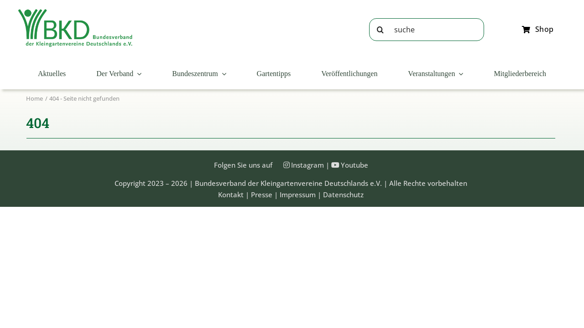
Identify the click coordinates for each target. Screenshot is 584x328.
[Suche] (380, 29)
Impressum (298, 194)
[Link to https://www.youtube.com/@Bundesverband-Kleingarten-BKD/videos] (335, 165)
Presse (261, 194)
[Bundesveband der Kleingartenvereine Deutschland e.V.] (75, 12)
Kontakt (231, 194)
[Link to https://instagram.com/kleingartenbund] (286, 165)
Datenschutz (343, 194)
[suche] (426, 29)
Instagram (307, 164)
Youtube (354, 164)
